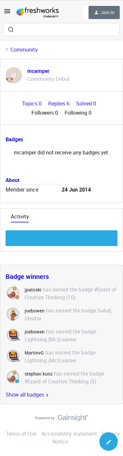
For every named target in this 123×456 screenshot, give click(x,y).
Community (24, 49)
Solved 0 (86, 103)
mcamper (38, 71)
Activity (20, 216)
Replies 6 (59, 103)
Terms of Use (21, 433)
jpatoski (33, 289)
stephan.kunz (38, 374)
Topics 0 (32, 103)
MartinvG (34, 353)
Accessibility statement (69, 433)
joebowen (35, 311)
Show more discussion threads (61, 236)
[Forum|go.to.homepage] (37, 12)
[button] (7, 13)
